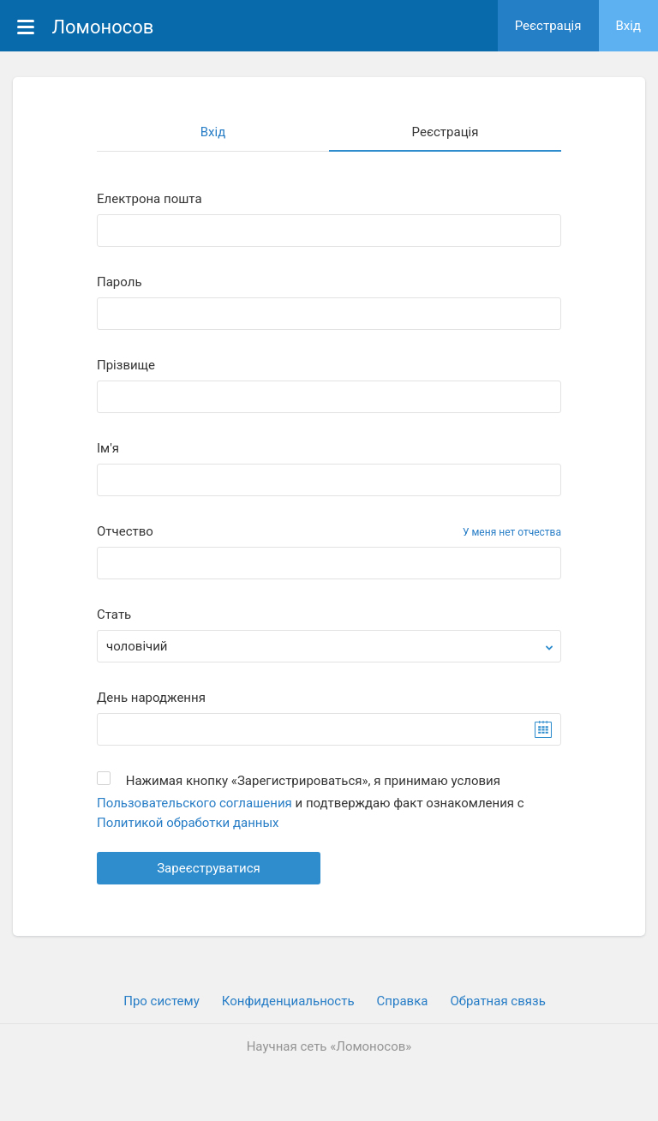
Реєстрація (548, 25)
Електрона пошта (149, 199)
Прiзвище (126, 365)
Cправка (402, 1001)
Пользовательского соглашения (194, 803)
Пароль (119, 282)
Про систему (161, 1001)
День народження (151, 698)
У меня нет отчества (512, 532)
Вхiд (629, 25)
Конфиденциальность (288, 1001)
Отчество (125, 531)
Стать (114, 614)
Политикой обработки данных (188, 822)
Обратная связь (497, 1001)
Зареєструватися (208, 868)
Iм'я (108, 448)
